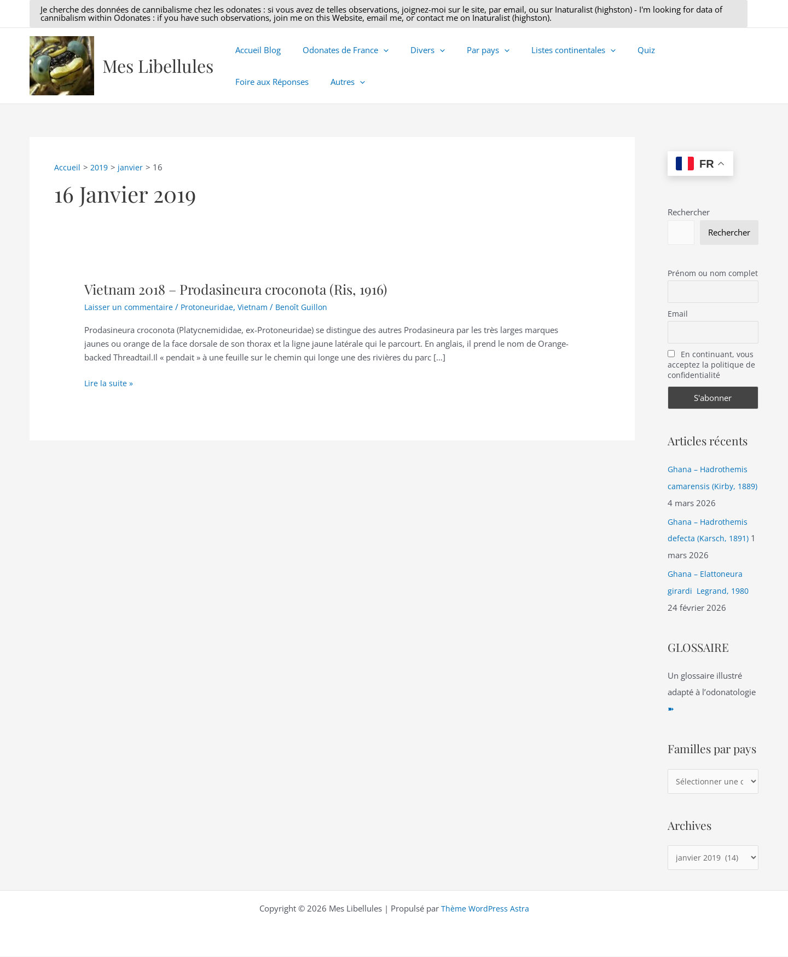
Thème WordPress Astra (485, 908)
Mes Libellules (157, 65)
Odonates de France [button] (337, 50)
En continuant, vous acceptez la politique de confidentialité (711, 366)
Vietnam (257, 306)
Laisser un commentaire (129, 306)
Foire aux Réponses (678, 49)
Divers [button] (414, 50)
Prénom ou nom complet (713, 273)
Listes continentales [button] (549, 50)
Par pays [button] (469, 50)
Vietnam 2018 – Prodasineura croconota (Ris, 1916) (243, 289)
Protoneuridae (210, 306)
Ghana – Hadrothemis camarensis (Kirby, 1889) (709, 487)
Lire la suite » (109, 383)
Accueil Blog (255, 49)
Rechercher (689, 212)
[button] (389, 13)
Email (678, 315)
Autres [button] (250, 82)
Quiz (616, 49)
